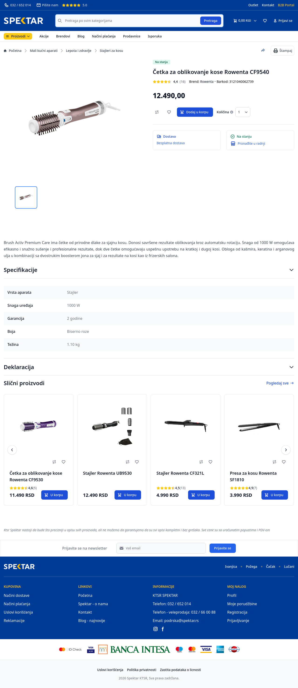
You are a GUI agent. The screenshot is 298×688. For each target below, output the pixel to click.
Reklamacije (14, 620)
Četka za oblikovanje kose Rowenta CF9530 (36, 476)
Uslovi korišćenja (18, 612)
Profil (231, 595)
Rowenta (206, 81)
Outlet (253, 5)
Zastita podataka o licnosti (180, 670)
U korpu (53, 495)
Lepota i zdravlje (78, 50)
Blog (81, 36)
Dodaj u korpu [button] (194, 112)
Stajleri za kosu (111, 50)
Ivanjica (231, 566)
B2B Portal (286, 5)
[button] (265, 21)
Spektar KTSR (137, 678)
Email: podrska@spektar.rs (176, 620)
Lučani (289, 566)
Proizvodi (18, 36)
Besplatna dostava (171, 143)
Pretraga (210, 20)
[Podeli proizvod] (263, 50)
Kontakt (268, 5)
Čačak (270, 566)
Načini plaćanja (104, 36)
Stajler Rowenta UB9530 (107, 473)
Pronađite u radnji (251, 143)
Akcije (44, 36)
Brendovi (63, 36)
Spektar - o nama (93, 603)
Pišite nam (47, 5)
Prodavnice (131, 36)
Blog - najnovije (91, 620)
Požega (251, 566)
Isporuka (155, 36)
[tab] (26, 197)
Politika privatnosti (141, 670)
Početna (12, 50)
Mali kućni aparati (44, 50)
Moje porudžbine (242, 603)
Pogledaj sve (280, 383)
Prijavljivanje (238, 620)
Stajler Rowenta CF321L (180, 473)
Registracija (237, 612)
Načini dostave (16, 595)
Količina (223, 112)
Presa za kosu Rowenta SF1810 (253, 476)
